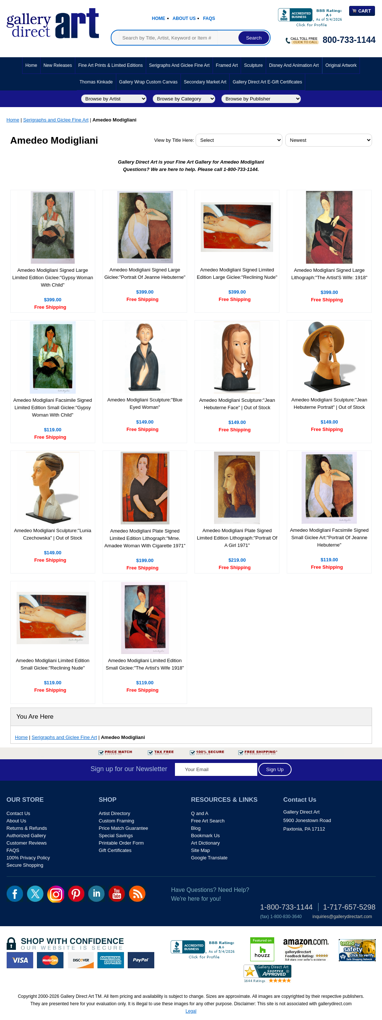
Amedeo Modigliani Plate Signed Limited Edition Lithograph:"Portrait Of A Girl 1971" (237, 538)
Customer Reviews (27, 843)
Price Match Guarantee (123, 828)
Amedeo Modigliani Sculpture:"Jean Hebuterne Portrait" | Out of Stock (330, 403)
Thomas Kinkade (96, 82)
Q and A (200, 813)
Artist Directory (114, 813)
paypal (141, 960)
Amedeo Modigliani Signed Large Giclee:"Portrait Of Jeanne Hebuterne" (145, 273)
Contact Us (18, 813)
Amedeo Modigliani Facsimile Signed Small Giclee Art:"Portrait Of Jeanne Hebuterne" (329, 537)
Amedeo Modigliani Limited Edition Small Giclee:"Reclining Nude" (52, 664)
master (50, 960)
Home (158, 18)
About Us (184, 18)
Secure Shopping (25, 865)
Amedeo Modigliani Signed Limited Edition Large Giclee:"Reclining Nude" (237, 273)
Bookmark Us (205, 835)
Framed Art (227, 65)
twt (35, 894)
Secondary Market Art (205, 82)
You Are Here (35, 716)
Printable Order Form (121, 843)
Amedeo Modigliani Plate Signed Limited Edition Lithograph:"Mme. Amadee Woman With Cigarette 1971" (145, 538)
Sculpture (253, 65)
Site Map (200, 850)
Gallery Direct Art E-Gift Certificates (267, 82)
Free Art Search (208, 821)
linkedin (96, 894)
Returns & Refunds (27, 828)
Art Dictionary (205, 843)
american (110, 960)
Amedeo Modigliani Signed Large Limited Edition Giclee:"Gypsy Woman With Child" (52, 277)
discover (80, 960)
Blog (196, 828)
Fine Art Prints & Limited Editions (110, 65)
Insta (55, 894)
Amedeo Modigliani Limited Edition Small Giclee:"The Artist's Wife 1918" (145, 664)
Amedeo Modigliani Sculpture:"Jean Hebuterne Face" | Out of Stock (237, 403)
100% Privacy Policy (28, 857)
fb (15, 894)
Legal (191, 1011)
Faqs (209, 18)
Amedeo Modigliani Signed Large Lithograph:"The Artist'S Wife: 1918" (329, 273)
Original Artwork (341, 65)
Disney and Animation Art (294, 65)
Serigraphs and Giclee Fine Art (179, 65)
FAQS (13, 850)
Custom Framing (116, 821)
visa (20, 960)
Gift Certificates (115, 850)
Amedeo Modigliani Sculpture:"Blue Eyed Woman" (144, 403)
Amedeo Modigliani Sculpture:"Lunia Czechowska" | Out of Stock (52, 534)
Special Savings (116, 835)
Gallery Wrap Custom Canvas (148, 82)
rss (137, 894)
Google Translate (209, 857)
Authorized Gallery (26, 835)
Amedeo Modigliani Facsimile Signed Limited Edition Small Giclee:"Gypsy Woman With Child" (52, 407)
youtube (117, 894)
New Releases (58, 65)
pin (76, 894)
